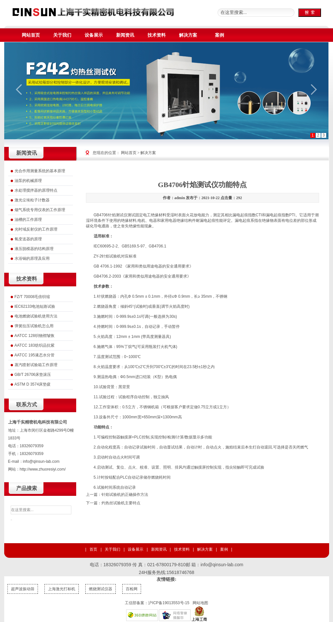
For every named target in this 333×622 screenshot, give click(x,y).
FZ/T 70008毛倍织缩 (32, 296)
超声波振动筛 (22, 589)
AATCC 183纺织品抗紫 (34, 345)
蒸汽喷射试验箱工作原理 (36, 365)
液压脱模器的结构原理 (34, 248)
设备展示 (135, 549)
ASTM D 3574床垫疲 (33, 384)
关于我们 (112, 549)
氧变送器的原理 (28, 239)
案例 (224, 549)
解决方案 (148, 152)
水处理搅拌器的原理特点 (36, 190)
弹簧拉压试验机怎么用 (34, 326)
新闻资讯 (159, 549)
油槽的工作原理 (28, 219)
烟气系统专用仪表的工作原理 (40, 210)
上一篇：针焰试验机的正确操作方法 (117, 494)
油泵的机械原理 (28, 180)
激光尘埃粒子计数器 (32, 200)
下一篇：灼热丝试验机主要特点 (113, 503)
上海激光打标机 (61, 589)
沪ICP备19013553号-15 (168, 603)
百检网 (131, 589)
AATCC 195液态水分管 (34, 355)
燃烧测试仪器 (100, 589)
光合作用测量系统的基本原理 (40, 171)
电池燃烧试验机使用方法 (36, 316)
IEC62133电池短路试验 (35, 306)
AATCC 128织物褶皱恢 (34, 335)
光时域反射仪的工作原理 (36, 229)
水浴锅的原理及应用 (32, 258)
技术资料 (182, 549)
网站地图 (200, 603)
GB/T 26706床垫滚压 (33, 374)
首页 (93, 549)
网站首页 (129, 152)
